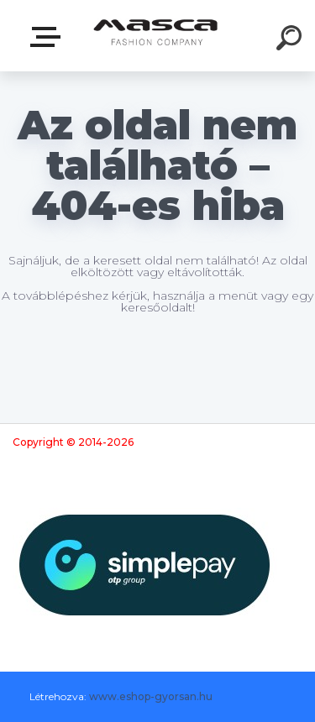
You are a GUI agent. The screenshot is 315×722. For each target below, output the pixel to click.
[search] (291, 40)
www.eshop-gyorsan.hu (151, 696)
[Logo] (156, 35)
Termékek (49, 37)
